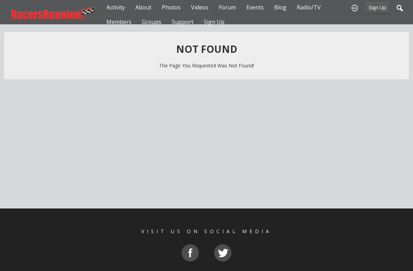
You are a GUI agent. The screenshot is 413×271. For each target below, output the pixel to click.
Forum (227, 7)
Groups (151, 22)
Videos (199, 7)
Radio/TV (309, 7)
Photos (171, 7)
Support (182, 22)
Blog (280, 7)
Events (255, 7)
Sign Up (377, 7)
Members (119, 22)
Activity (115, 7)
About (143, 7)
